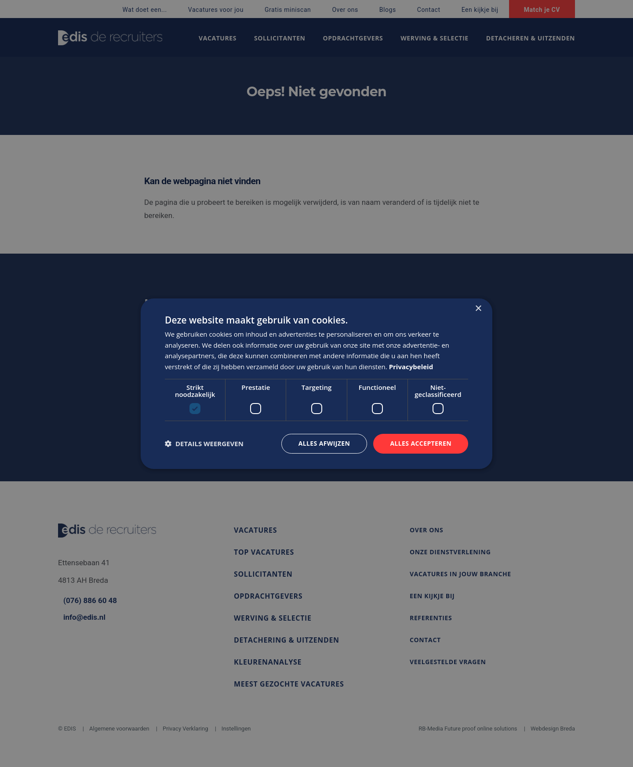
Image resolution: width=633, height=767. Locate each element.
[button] (204, 443)
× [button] (478, 308)
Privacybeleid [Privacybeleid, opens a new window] (411, 366)
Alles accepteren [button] (420, 443)
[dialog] (316, 383)
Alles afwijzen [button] (324, 443)
